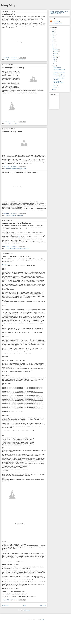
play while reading (6, 264)
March (54, 85)
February (55, 87)
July (54, 59)
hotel (26, 248)
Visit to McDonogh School (12, 132)
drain (21, 248)
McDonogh (17, 168)
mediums (16, 59)
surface (20, 59)
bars (10, 248)
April (54, 65)
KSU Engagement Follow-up (13, 68)
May (54, 63)
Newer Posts (5, 605)
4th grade (8, 168)
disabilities (12, 168)
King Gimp (8, 5)
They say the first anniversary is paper (17, 256)
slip (28, 248)
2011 (53, 46)
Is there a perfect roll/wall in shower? (16, 223)
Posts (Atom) (27, 610)
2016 (53, 36)
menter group (13, 215)
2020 (53, 29)
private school (23, 168)
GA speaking (11, 123)
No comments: (14, 57)
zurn (19, 236)
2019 (53, 31)
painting (21, 215)
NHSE (17, 215)
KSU (16, 123)
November (55, 51)
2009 (53, 89)
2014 (53, 40)
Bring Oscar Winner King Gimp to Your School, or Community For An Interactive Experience (59, 12)
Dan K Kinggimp (56, 21)
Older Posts (43, 605)
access (7, 248)
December (55, 49)
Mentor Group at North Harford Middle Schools (20, 172)
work (23, 59)
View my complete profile (56, 23)
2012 (53, 44)
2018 (53, 34)
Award (7, 123)
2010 (53, 48)
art (6, 59)
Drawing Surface (8, 14)
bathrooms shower (16, 248)
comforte (12, 59)
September (56, 55)
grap (24, 248)
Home (24, 605)
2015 (53, 37)
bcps (8, 215)
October (55, 53)
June (54, 61)
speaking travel (20, 123)
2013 (53, 42)
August (55, 57)
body (8, 59)
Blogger (42, 619)
